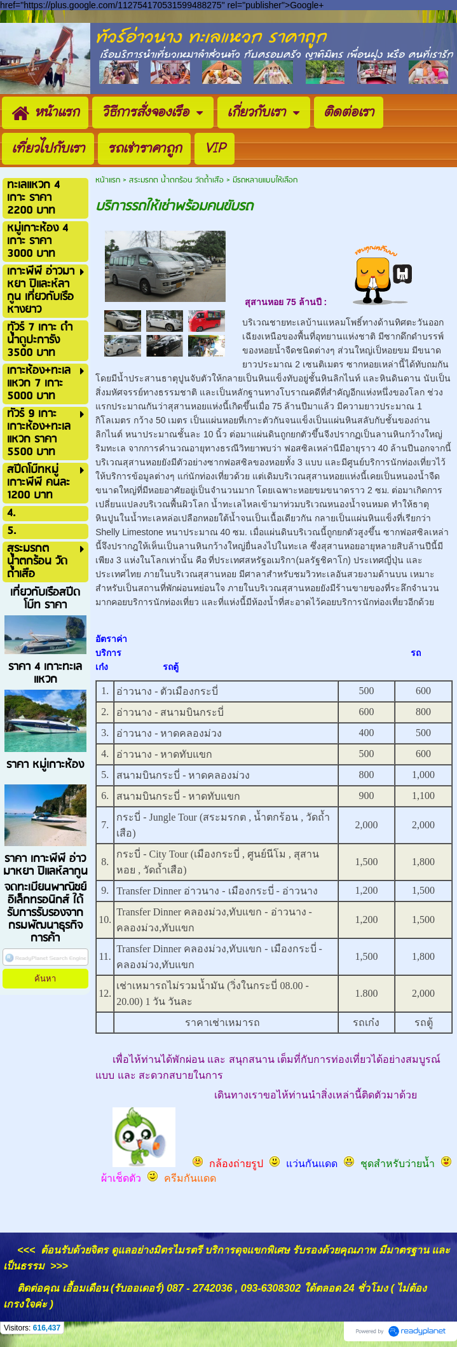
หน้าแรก (107, 180)
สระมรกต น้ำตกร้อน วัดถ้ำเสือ (176, 180)
